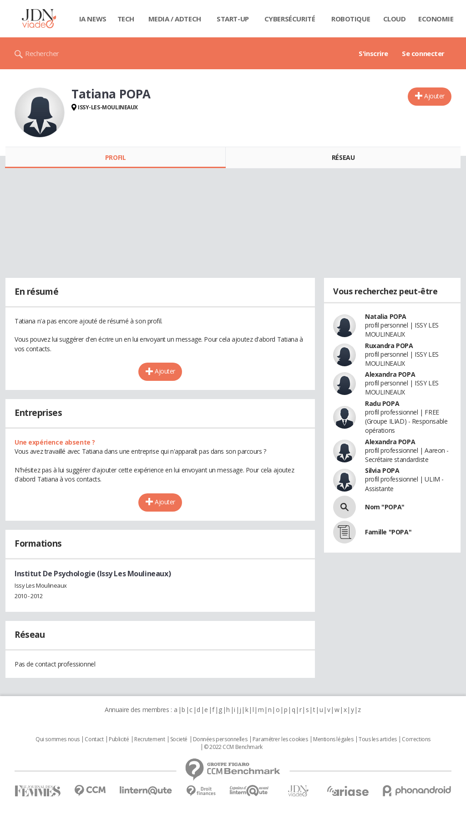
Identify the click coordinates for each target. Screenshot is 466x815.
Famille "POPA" (388, 532)
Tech (125, 18)
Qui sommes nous (57, 739)
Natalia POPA (385, 316)
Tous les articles (378, 739)
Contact (94, 739)
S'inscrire (373, 53)
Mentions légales (333, 739)
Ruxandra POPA (389, 345)
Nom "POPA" (385, 506)
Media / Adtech (174, 18)
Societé (178, 739)
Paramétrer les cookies (280, 739)
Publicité (119, 739)
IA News (92, 18)
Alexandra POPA (390, 374)
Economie (436, 18)
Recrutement (149, 739)
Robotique (350, 18)
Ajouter (434, 96)
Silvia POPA (382, 470)
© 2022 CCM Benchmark (233, 747)
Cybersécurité (289, 18)
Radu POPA (382, 403)
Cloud (394, 18)
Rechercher (42, 53)
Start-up (233, 18)
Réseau (343, 157)
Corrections (416, 739)
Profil (115, 157)
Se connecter (423, 53)
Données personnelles (220, 739)
